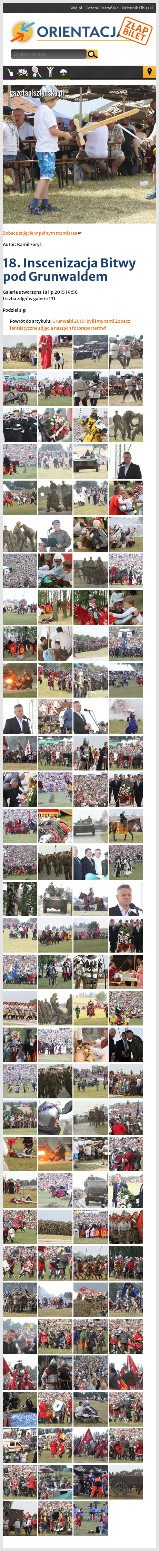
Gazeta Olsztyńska (102, 8)
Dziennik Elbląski (137, 8)
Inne (50, 72)
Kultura (23, 72)
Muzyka (9, 72)
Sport (36, 72)
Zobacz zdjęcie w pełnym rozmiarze (42, 233)
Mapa (149, 71)
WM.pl (76, 8)
